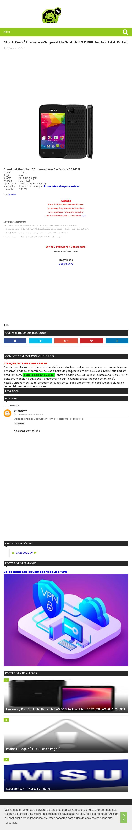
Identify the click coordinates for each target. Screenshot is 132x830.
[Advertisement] (66, 76)
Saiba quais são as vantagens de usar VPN (34, 571)
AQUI (83, 215)
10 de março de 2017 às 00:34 (28, 413)
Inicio (6, 31)
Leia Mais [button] (25, 824)
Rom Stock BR (23, 552)
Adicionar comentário (26, 430)
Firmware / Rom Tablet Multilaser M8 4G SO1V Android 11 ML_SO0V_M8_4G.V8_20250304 (64, 710)
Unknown (20, 410)
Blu (6, 324)
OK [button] (124, 818)
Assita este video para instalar (61, 185)
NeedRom (11, 194)
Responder (18, 423)
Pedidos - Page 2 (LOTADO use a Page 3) (32, 750)
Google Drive (66, 263)
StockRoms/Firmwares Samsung (27, 789)
